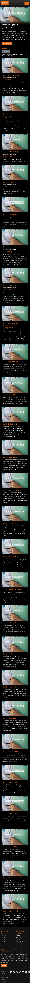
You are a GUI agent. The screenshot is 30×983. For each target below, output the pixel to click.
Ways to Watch (6, 43)
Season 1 (5, 51)
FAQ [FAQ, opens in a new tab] (17, 946)
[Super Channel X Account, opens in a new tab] (17, 972)
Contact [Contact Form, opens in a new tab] (18, 935)
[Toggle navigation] (26, 3)
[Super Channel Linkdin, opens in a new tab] (26, 972)
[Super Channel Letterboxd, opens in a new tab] (29, 971)
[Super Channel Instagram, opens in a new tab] (14, 972)
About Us (18, 937)
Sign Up (4, 965)
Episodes (4, 47)
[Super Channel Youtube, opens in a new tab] (23, 972)
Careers (18, 939)
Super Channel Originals (7, 937)
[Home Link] (6, 4)
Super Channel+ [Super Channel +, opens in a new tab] (5, 940)
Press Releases (5, 942)
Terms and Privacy (21, 941)
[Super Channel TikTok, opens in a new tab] (20, 972)
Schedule (13, 47)
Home (2, 933)
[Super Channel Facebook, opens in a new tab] (11, 972)
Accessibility (19, 943)
